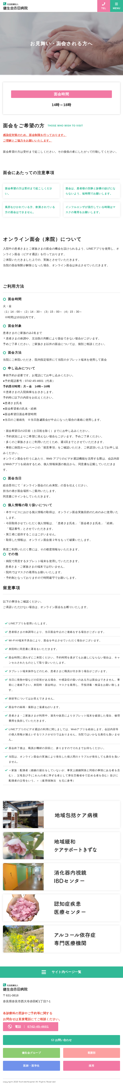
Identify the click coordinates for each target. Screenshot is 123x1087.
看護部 (92, 1052)
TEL (103, 8)
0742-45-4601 (38, 1026)
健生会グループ (31, 1052)
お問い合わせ (63, 1040)
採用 (91, 1065)
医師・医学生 (31, 1065)
